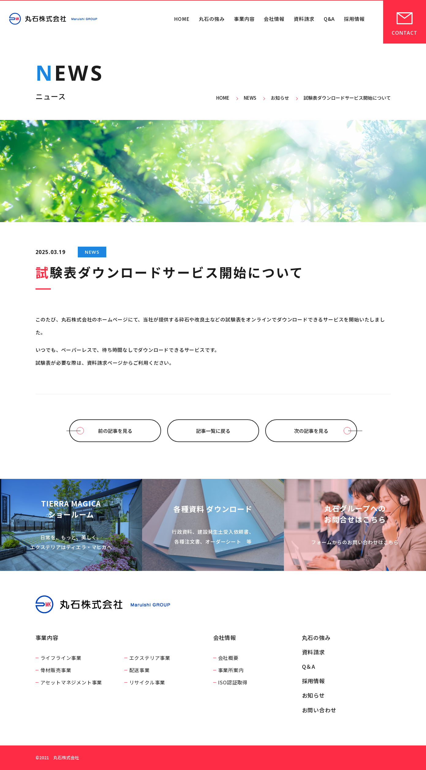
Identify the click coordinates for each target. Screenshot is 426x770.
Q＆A (309, 666)
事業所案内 (231, 670)
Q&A (329, 18)
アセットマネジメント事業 (71, 682)
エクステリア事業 (149, 657)
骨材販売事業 (55, 670)
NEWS (92, 252)
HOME (182, 18)
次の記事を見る (311, 430)
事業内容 (244, 18)
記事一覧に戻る (213, 430)
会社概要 (228, 657)
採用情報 (354, 18)
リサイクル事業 (147, 682)
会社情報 (274, 18)
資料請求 (304, 18)
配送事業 (139, 670)
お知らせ (313, 695)
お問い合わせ (319, 710)
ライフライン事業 (60, 657)
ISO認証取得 (233, 682)
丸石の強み (212, 18)
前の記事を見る (115, 430)
